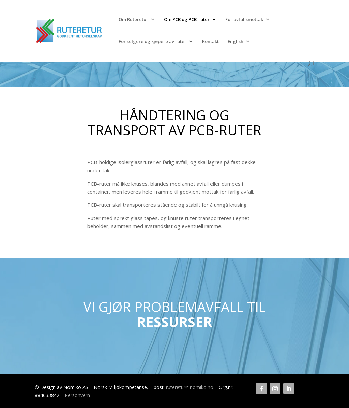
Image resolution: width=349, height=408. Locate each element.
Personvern (77, 395)
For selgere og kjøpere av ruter (152, 41)
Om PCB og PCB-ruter (187, 19)
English (235, 41)
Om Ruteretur (133, 19)
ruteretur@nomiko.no (189, 387)
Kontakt (210, 41)
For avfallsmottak (244, 19)
